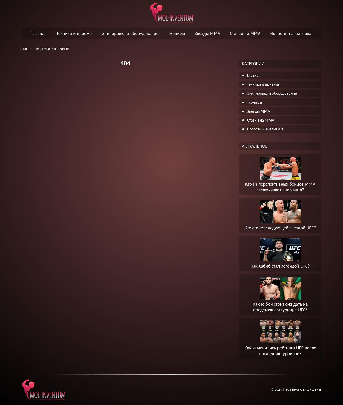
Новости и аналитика (291, 33)
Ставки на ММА (245, 33)
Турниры (176, 33)
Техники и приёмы (74, 33)
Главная (39, 33)
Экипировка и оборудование (130, 33)
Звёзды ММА (207, 33)
